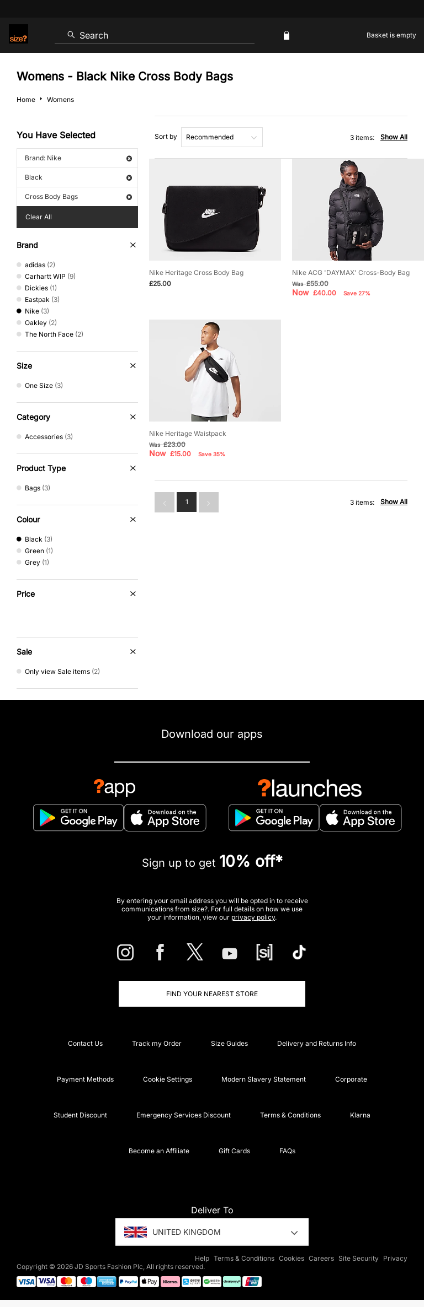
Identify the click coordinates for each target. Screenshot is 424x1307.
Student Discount (80, 1115)
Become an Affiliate (159, 1151)
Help (202, 1258)
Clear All (38, 217)
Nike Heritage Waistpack (187, 433)
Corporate (351, 1079)
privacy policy (253, 917)
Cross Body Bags (78, 196)
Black (78, 177)
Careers (321, 1258)
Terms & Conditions (290, 1115)
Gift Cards (234, 1151)
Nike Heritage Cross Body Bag (196, 272)
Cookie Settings (167, 1079)
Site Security (358, 1258)
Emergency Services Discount (183, 1115)
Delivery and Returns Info (316, 1043)
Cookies (291, 1258)
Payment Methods (85, 1079)
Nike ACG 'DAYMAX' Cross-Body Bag (351, 272)
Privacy (395, 1258)
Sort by (166, 136)
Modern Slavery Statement (263, 1079)
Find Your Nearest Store (212, 994)
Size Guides (229, 1043)
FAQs (287, 1151)
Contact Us (85, 1043)
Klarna (360, 1115)
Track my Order (157, 1043)
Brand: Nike (78, 158)
